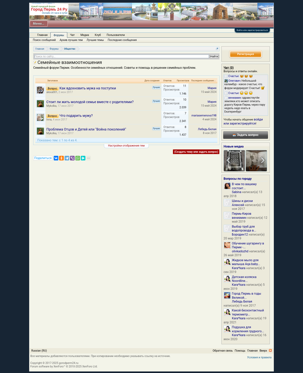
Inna (49, 119)
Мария (212, 88)
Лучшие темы (95, 40)
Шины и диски (242, 201)
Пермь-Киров (241, 213)
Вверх (263, 350)
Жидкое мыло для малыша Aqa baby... (246, 262)
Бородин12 (240, 234)
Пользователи (116, 34)
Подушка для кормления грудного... (248, 329)
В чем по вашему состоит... (244, 186)
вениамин (239, 218)
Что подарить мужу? (76, 116)
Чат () (229, 68)
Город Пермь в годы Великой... (246, 295)
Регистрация (245, 54)
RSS (270, 350)
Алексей (238, 205)
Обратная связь (223, 350)
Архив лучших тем (71, 40)
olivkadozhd (240, 251)
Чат (72, 34)
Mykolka (51, 105)
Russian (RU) (39, 350)
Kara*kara (238, 268)
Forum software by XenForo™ (64, 366)
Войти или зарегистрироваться (252, 30)
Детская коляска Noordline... (244, 279)
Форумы (59, 35)
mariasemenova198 (204, 115)
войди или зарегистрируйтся (243, 121)
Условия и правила (259, 357)
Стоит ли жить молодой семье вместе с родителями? (90, 102)
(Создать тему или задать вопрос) (196, 151)
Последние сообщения (122, 40)
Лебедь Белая (207, 129)
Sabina (236, 192)
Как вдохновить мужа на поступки (88, 88)
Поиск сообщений (44, 40)
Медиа (85, 34)
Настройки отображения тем (126, 145)
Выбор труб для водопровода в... (244, 228)
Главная (42, 34)
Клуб (98, 34)
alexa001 (51, 92)
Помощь (240, 350)
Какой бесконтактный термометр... (248, 312)
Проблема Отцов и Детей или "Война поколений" (86, 129)
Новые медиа (234, 146)
